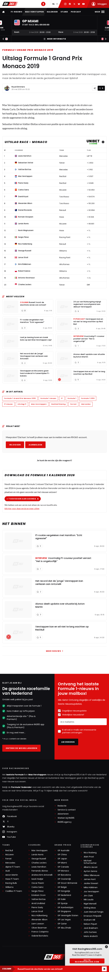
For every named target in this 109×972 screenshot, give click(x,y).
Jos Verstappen (91, 891)
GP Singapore (64, 911)
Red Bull (9, 850)
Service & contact (67, 810)
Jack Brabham (91, 928)
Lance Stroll (37, 911)
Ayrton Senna (90, 871)
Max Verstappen (34, 12)
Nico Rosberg (90, 852)
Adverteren (63, 814)
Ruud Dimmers (18, 87)
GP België (62, 887)
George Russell (39, 859)
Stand (64, 12)
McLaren (9, 854)
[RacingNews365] (54, 957)
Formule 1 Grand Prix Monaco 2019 (27, 50)
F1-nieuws (16, 12)
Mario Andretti (91, 936)
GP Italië (62, 899)
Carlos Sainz (37, 887)
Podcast (76, 12)
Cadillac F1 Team (13, 891)
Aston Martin (11, 875)
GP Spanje (63, 903)
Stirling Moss (90, 908)
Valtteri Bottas (39, 899)
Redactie (62, 806)
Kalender (52, 12)
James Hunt (90, 879)
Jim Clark (88, 895)
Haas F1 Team (12, 879)
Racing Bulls (11, 883)
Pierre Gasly (37, 907)
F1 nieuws (8, 404)
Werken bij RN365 (66, 818)
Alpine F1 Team (12, 867)
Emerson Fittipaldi (92, 916)
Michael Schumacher (90, 861)
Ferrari (73, 404)
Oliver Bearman (39, 928)
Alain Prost (89, 857)
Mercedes (86, 404)
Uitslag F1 (22, 404)
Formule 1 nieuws (48, 398)
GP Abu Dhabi (64, 928)
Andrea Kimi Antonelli (42, 875)
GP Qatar (62, 924)
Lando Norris (37, 854)
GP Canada (63, 867)
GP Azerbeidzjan (65, 907)
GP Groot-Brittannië (67, 883)
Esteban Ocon (39, 895)
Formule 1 (72, 398)
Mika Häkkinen (91, 887)
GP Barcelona (64, 875)
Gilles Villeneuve (91, 875)
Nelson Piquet (90, 924)
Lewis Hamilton (31, 105)
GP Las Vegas (64, 919)
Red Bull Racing (58, 404)
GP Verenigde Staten (68, 915)
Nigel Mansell (90, 903)
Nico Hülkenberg (39, 915)
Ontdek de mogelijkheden (21, 748)
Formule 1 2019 (87, 398)
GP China (62, 854)
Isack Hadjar (37, 879)
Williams (9, 887)
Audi (7, 871)
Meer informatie (54, 39)
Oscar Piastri (38, 883)
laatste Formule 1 (15, 774)
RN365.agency (65, 822)
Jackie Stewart (91, 883)
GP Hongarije (64, 891)
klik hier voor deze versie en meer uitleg (22, 508)
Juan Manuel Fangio (93, 912)
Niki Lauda (88, 899)
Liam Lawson (38, 924)
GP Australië (63, 850)
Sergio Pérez (38, 891)
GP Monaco (63, 871)
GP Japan (62, 859)
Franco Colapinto (40, 932)
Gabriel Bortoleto (40, 936)
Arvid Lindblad (38, 903)
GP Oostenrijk (64, 879)
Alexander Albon (39, 919)
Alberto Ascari (90, 867)
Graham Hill (89, 920)
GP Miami (62, 863)
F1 (62, 398)
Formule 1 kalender (21, 787)
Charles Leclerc (39, 863)
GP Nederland (64, 895)
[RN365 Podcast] (43, 4)
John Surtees (90, 932)
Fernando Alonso (40, 871)
